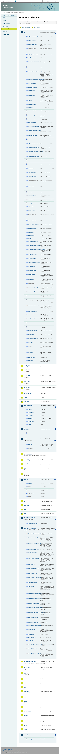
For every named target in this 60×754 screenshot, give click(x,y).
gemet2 (26, 479)
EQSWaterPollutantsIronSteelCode (34, 612)
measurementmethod (33, 160)
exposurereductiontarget (34, 143)
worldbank (27, 735)
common (26, 401)
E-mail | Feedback (7, 749)
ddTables (30, 415)
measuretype (31, 168)
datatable (30, 107)
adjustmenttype (32, 40)
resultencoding (31, 274)
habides (26, 505)
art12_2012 (27, 366)
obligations (31, 421)
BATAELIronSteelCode (33, 558)
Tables (4, 20)
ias (25, 509)
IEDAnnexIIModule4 (30, 661)
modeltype (30, 199)
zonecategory (31, 357)
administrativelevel (32, 44)
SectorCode (31, 634)
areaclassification (32, 67)
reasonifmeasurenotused (34, 262)
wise (25, 729)
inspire (26, 673)
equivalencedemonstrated (34, 130)
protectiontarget (32, 258)
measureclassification (33, 147)
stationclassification (33, 330)
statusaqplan (31, 334)
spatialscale (31, 322)
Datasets (5, 17)
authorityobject (31, 90)
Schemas (5, 26)
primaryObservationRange (34, 245)
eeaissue (30, 418)
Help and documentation (9, 15)
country (30, 739)
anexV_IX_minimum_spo (34, 61)
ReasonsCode (31, 629)
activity (30, 444)
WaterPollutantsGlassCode (34, 648)
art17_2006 (27, 375)
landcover (27, 679)
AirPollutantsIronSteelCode (34, 543)
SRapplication (31, 327)
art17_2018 (27, 387)
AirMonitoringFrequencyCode (34, 533)
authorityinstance (32, 87)
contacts (30, 409)
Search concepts (37, 27)
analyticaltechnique (33, 57)
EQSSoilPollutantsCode (33, 603)
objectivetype (31, 210)
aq (24, 32)
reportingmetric (32, 270)
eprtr (25, 439)
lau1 (25, 683)
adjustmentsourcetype (33, 36)
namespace (31, 203)
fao (25, 468)
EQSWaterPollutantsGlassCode (34, 607)
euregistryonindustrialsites (32, 460)
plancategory (31, 232)
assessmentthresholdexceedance (34, 79)
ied (25, 513)
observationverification (33, 224)
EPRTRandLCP (28, 454)
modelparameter (32, 192)
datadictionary (28, 405)
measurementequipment (34, 156)
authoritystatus (31, 95)
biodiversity (27, 393)
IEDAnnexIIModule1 (30, 517)
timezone (30, 352)
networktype (31, 206)
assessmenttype (32, 83)
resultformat (31, 279)
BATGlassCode (31, 564)
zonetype (30, 360)
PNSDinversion (31, 235)
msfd (25, 701)
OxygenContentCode (33, 622)
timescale (30, 342)
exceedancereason (32, 139)
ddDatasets (31, 412)
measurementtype (32, 164)
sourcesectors (31, 314)
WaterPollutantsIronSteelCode (34, 653)
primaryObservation (33, 241)
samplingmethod (32, 291)
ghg (25, 501)
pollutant (30, 238)
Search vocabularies (26, 27)
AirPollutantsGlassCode (34, 537)
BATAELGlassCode (32, 552)
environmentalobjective (33, 126)
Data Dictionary (14, 12)
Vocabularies (6, 29)
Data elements (6, 23)
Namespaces (6, 34)
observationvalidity (32, 220)
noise (25, 707)
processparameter (32, 254)
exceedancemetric (32, 135)
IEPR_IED (27, 667)
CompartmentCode (32, 582)
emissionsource (32, 122)
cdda (25, 397)
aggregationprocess (33, 54)
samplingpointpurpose (33, 295)
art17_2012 (27, 381)
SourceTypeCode (32, 637)
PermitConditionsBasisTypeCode (34, 625)
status (29, 424)
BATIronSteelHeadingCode (34, 577)
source (29, 490)
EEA (9, 1)
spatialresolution (32, 318)
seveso (26, 715)
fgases (26, 474)
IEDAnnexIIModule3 (30, 528)
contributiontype (32, 104)
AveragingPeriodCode (33, 549)
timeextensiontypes (33, 338)
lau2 (25, 687)
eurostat (26, 464)
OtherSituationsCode (33, 617)
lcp (25, 697)
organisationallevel (32, 228)
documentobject (32, 119)
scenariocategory (32, 311)
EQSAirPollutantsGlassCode (34, 593)
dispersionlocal (32, 111)
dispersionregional (32, 115)
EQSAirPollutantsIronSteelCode (34, 598)
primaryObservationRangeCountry (34, 249)
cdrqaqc (30, 100)
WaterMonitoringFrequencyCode (34, 644)
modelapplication (32, 176)
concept (30, 483)
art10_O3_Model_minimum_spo (34, 71)
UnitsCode (30, 640)
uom (25, 725)
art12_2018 (27, 370)
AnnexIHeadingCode (33, 523)
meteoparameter (32, 172)
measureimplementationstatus (34, 151)
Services (5, 31)
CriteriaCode (31, 586)
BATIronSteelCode (32, 573)
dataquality (27, 429)
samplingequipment (33, 287)
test (25, 721)
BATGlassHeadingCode (33, 568)
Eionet (9, 12)
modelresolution (32, 195)
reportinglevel (31, 266)
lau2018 (26, 691)
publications (27, 711)
